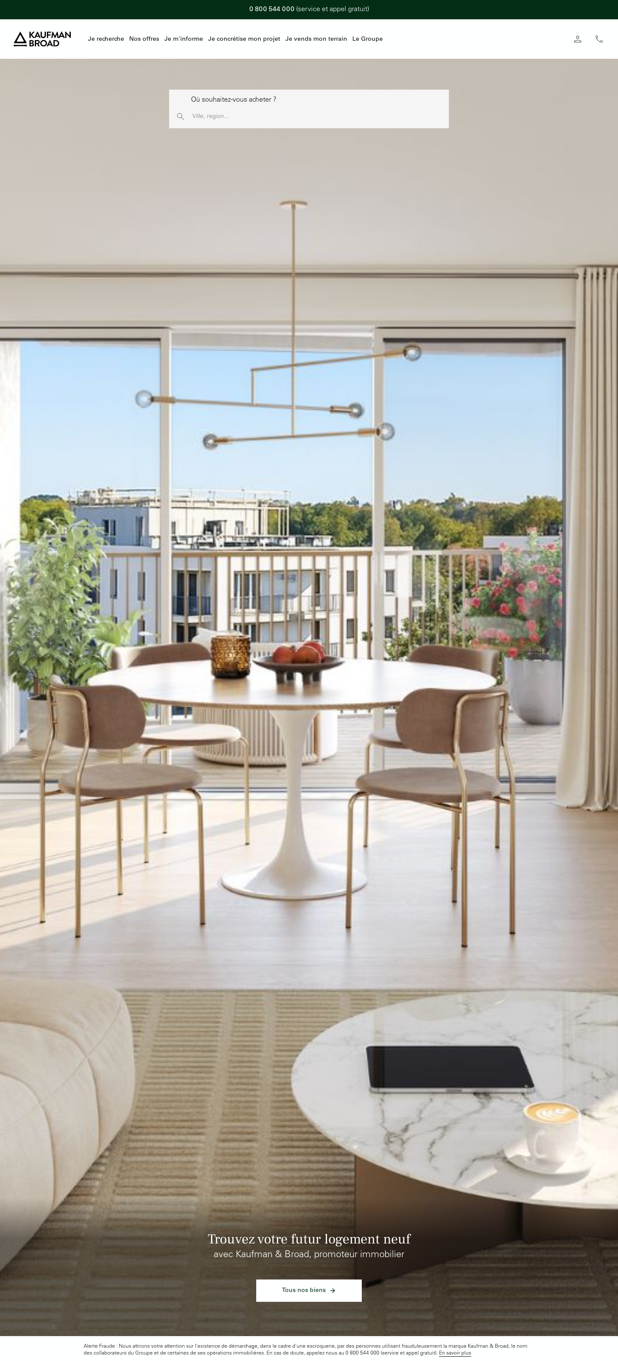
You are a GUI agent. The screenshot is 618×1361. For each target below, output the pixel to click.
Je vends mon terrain (316, 39)
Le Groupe (367, 39)
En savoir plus (455, 1353)
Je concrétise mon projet (244, 39)
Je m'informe (183, 39)
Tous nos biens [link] (309, 1290)
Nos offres (144, 39)
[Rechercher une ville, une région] (320, 117)
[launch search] (181, 117)
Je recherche (106, 39)
